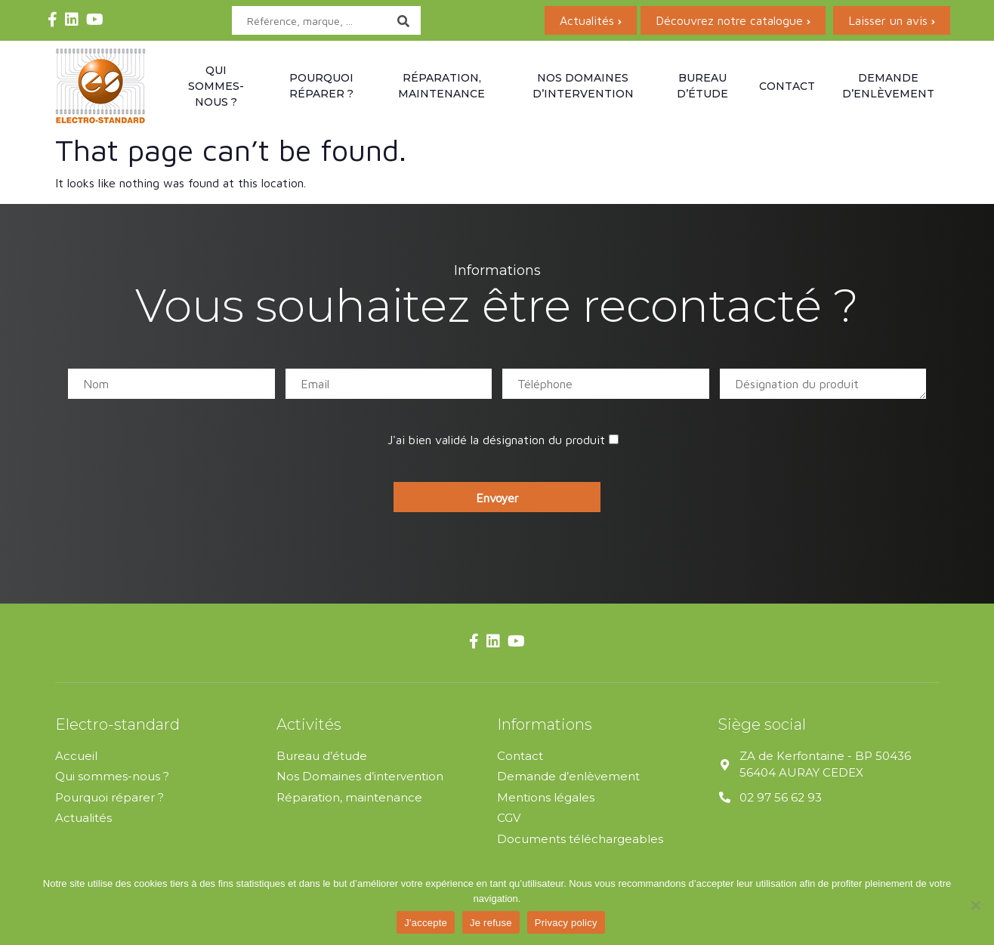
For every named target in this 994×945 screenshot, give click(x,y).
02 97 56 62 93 (780, 797)
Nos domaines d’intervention (583, 85)
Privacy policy (566, 922)
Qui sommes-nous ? (216, 86)
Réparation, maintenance (441, 85)
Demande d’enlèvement (888, 85)
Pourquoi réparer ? (321, 85)
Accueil (76, 756)
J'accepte (425, 922)
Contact (787, 86)
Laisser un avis (888, 20)
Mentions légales (545, 797)
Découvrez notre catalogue (729, 20)
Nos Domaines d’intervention (359, 776)
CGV (508, 818)
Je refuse (491, 922)
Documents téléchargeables (580, 839)
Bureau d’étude (702, 85)
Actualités (587, 20)
